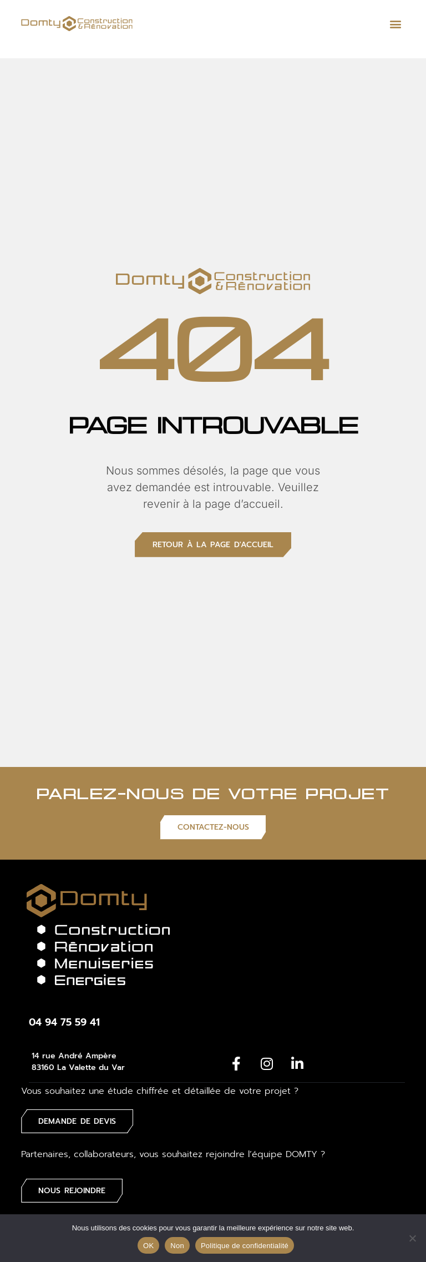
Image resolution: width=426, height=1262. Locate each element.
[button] (396, 23)
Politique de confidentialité (244, 1245)
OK (148, 1245)
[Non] (412, 1238)
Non (177, 1245)
